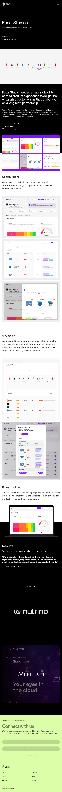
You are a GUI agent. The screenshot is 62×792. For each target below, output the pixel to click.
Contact (52, 4)
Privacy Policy (10, 788)
